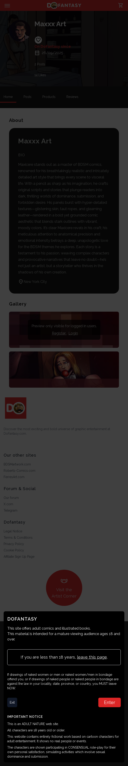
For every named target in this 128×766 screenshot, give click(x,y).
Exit (12, 702)
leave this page (92, 657)
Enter (109, 702)
